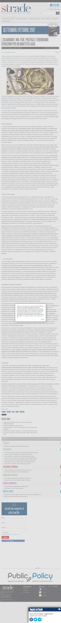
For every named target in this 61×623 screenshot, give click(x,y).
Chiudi (42, 319)
